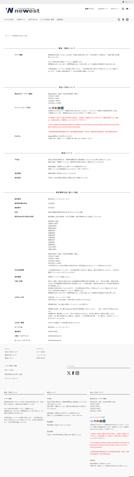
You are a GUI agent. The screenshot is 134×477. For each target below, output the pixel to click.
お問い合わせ (32, 19)
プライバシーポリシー (11, 374)
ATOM (10, 368)
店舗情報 (60, 19)
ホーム (7, 35)
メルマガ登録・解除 (47, 19)
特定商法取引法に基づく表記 (13, 371)
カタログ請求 (9, 19)
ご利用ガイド (21, 19)
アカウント (127, 2)
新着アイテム (90, 9)
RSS (5, 368)
